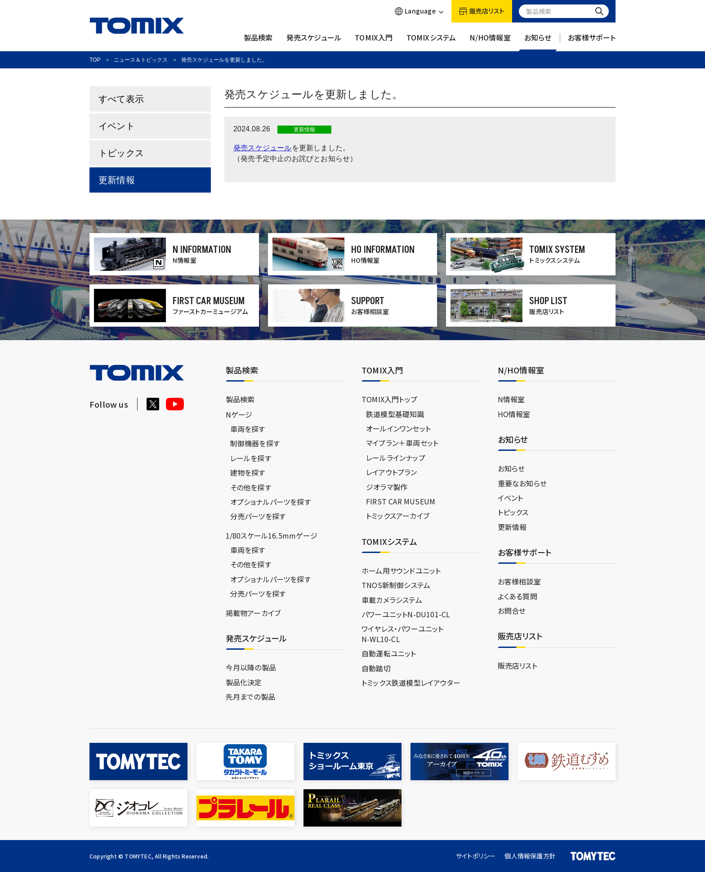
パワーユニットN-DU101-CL (405, 614)
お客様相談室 (519, 581)
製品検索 (258, 41)
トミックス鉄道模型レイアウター (410, 682)
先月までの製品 (250, 696)
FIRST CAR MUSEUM (400, 501)
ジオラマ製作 (386, 486)
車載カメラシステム (391, 599)
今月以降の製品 (251, 667)
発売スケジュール (314, 41)
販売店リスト (517, 665)
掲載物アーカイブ (253, 612)
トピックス (121, 153)
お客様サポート (591, 41)
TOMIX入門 (373, 41)
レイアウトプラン (391, 472)
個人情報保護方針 (530, 855)
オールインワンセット (398, 428)
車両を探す (247, 428)
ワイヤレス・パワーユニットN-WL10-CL (402, 633)
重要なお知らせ (522, 483)
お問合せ (512, 610)
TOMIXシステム (431, 41)
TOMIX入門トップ (389, 399)
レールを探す (250, 458)
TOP (94, 60)
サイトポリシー (475, 855)
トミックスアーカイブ (397, 515)
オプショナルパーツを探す (270, 501)
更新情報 (116, 180)
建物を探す (247, 472)
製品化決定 (244, 682)
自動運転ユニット (388, 653)
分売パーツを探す (258, 516)
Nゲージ (239, 414)
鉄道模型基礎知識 (395, 414)
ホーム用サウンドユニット (401, 570)
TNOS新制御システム (395, 585)
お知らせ (538, 41)
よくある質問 (517, 596)
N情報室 (511, 399)
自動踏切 (376, 668)
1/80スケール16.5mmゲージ (271, 535)
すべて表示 (121, 99)
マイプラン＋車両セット (402, 442)
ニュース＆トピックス (141, 60)
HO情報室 (514, 414)
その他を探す (250, 487)
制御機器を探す (255, 443)
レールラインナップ (395, 457)
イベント (116, 126)
